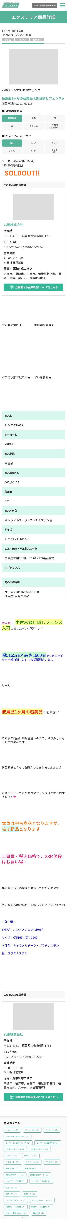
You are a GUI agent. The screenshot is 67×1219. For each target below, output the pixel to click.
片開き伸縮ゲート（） (15, 1133)
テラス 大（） (32, 1120)
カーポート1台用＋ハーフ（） (18, 1101)
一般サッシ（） (45, 1197)
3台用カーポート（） (40, 1107)
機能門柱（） (39, 1171)
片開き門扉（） (12, 1126)
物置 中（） (12, 1152)
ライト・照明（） (13, 1177)
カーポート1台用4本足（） (47, 1101)
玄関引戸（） (38, 1190)
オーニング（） (12, 1184)
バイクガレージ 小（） (16, 1158)
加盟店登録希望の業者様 (45, 5)
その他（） (11, 1203)
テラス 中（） (13, 1120)
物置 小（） (12, 1145)
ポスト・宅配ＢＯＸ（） (16, 1171)
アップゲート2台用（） (41, 1139)
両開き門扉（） (31, 1126)
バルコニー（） (31, 1184)
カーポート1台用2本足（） (17, 1094)
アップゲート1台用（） (16, 1139)
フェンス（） (12, 1114)
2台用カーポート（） (15, 1107)
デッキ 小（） (12, 1088)
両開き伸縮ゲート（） (39, 1133)
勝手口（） (28, 1197)
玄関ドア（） (11, 1197)
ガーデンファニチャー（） (38, 1177)
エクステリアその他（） (16, 1190)
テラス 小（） (31, 1114)
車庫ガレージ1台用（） (16, 1165)
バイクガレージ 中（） (42, 1158)
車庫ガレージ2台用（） (41, 1165)
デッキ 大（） (52, 1088)
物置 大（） (30, 1152)
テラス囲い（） (52, 1120)
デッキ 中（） (32, 1088)
